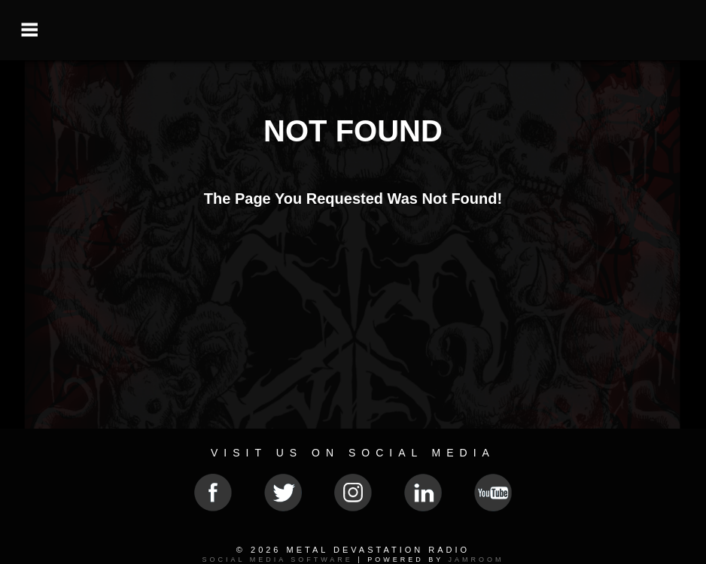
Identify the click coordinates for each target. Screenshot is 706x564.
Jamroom (476, 559)
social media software (277, 559)
